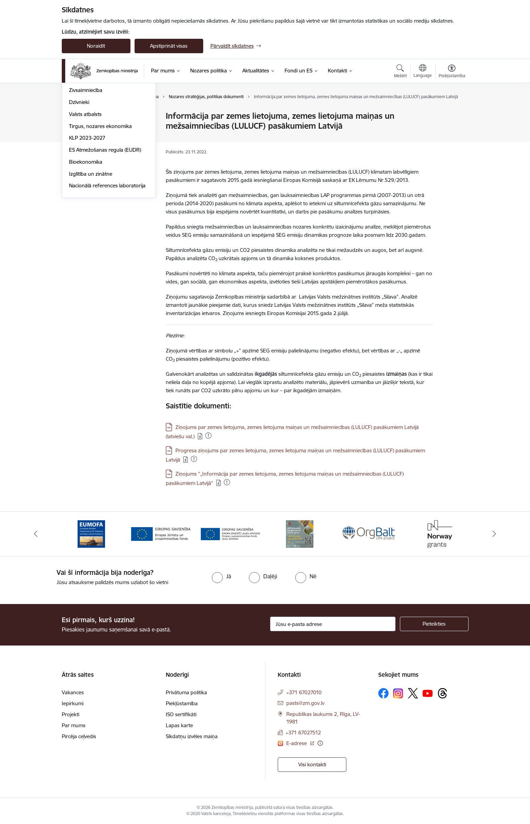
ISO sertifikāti (181, 714)
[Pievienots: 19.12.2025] (208, 435)
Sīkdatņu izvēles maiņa (192, 736)
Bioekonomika (85, 235)
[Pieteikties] (434, 624)
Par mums (73, 725)
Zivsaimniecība (85, 164)
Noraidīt (96, 46)
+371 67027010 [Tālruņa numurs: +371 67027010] (304, 692)
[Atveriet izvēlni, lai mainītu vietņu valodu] (422, 72)
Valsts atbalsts (85, 188)
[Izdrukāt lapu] (451, 113)
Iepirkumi (72, 703)
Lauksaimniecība (88, 116)
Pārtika (77, 140)
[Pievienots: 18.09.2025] (194, 459)
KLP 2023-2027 (87, 212)
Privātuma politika (186, 692)
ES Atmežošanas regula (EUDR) (105, 223)
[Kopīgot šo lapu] (451, 130)
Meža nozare (84, 152)
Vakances (73, 692)
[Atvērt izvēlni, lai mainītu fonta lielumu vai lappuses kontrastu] (452, 72)
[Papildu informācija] (320, 743)
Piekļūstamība (182, 703)
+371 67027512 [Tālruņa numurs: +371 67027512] (303, 732)
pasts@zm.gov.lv (305, 703)
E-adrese (297, 743)
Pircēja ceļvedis (79, 736)
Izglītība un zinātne (90, 247)
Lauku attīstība (86, 128)
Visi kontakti (312, 764)
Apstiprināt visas (168, 46)
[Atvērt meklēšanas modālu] (400, 72)
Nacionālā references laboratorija (107, 259)
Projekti (70, 714)
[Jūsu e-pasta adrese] (332, 624)
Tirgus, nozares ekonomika (100, 200)
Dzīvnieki (79, 176)
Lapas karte (179, 725)
